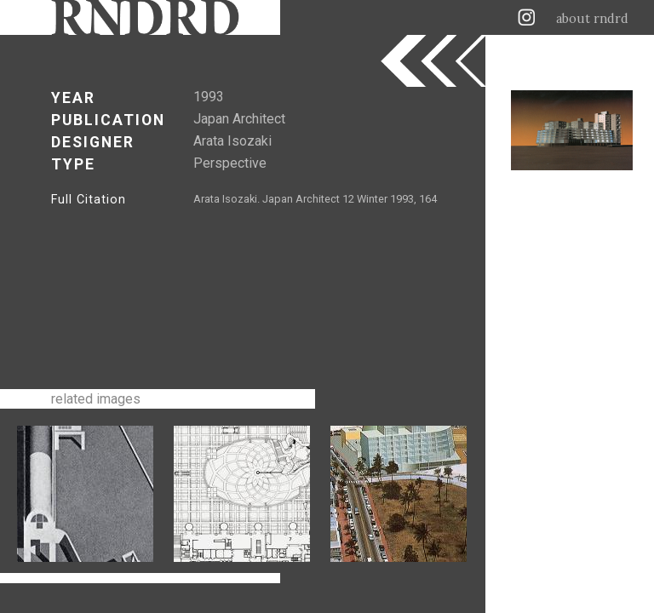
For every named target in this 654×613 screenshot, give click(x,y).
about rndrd (592, 18)
